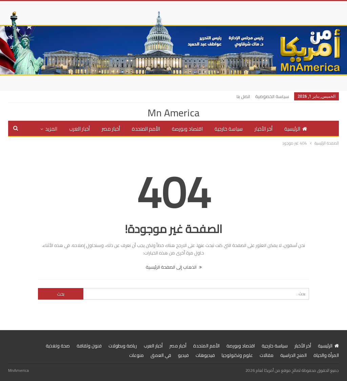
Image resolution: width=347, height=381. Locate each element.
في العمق (160, 355)
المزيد (51, 129)
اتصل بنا (243, 96)
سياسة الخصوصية (272, 96)
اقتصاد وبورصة (187, 129)
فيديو (183, 355)
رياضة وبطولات (122, 345)
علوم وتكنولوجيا (237, 355)
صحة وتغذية (58, 345)
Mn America (173, 112)
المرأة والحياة (326, 355)
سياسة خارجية (229, 129)
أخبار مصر (111, 129)
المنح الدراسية (293, 355)
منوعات (136, 355)
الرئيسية (295, 129)
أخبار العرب (79, 129)
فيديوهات (205, 355)
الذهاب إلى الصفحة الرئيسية (174, 267)
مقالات (266, 355)
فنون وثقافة (89, 345)
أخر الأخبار (263, 129)
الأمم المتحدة (146, 129)
